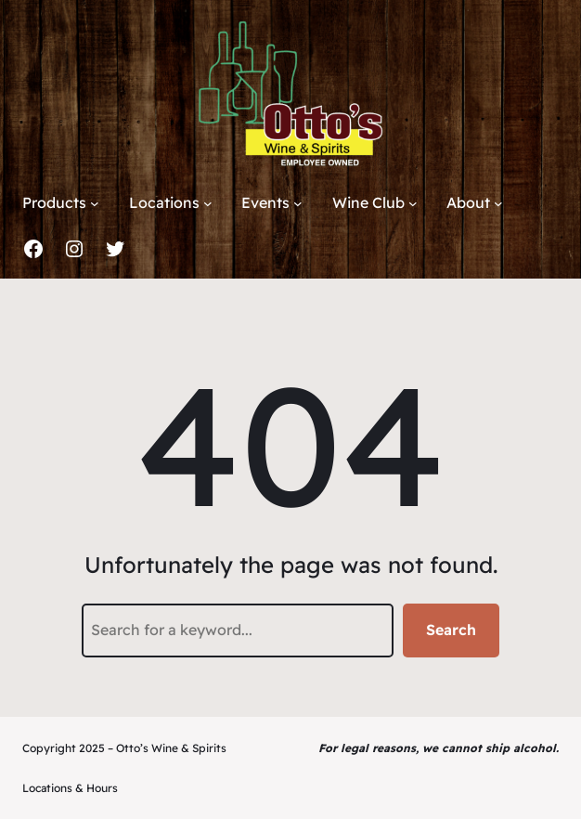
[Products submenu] (94, 203)
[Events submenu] (298, 203)
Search (451, 629)
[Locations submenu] (208, 203)
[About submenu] (498, 203)
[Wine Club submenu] (413, 203)
